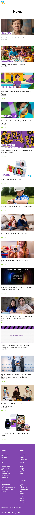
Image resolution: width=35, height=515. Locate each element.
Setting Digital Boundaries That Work (13, 65)
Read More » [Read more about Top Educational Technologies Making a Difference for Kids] (3, 410)
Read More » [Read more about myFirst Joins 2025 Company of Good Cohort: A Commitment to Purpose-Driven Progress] (3, 381)
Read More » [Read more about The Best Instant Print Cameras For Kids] (3, 264)
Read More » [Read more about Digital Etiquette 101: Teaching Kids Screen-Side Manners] (3, 127)
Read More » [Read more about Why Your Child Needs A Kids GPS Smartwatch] (3, 210)
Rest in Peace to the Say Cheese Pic (13, 38)
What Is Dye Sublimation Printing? (12, 179)
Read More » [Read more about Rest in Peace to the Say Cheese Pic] (3, 42)
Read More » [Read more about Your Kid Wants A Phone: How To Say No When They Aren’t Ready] (3, 156)
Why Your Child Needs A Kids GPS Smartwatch (16, 206)
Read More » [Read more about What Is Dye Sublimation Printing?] (3, 183)
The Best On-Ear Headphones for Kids (13, 233)
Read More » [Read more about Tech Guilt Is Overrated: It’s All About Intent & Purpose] (3, 98)
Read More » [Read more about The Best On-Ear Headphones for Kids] (3, 237)
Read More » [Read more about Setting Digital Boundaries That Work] (3, 69)
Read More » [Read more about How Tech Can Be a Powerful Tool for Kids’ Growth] (3, 439)
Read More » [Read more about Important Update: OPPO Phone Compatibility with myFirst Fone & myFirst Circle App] (3, 352)
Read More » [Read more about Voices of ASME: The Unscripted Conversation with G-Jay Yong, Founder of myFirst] (3, 322)
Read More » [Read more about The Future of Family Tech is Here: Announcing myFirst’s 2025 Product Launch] (3, 293)
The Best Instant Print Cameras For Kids (14, 260)
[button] (33, 2)
